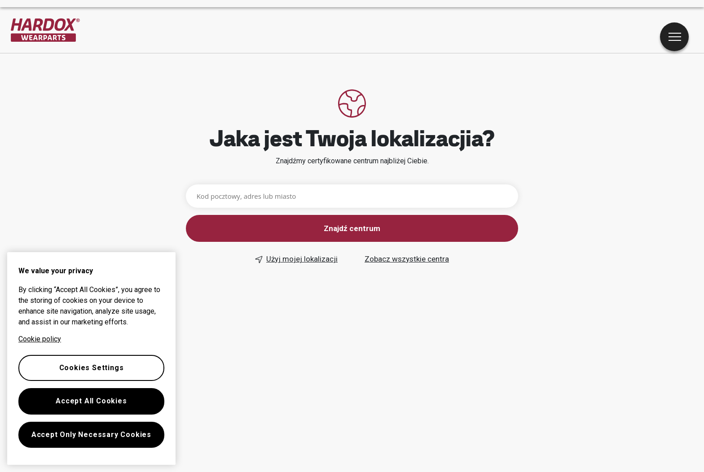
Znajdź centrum (352, 228)
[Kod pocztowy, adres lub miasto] (352, 196)
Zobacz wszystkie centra (407, 258)
